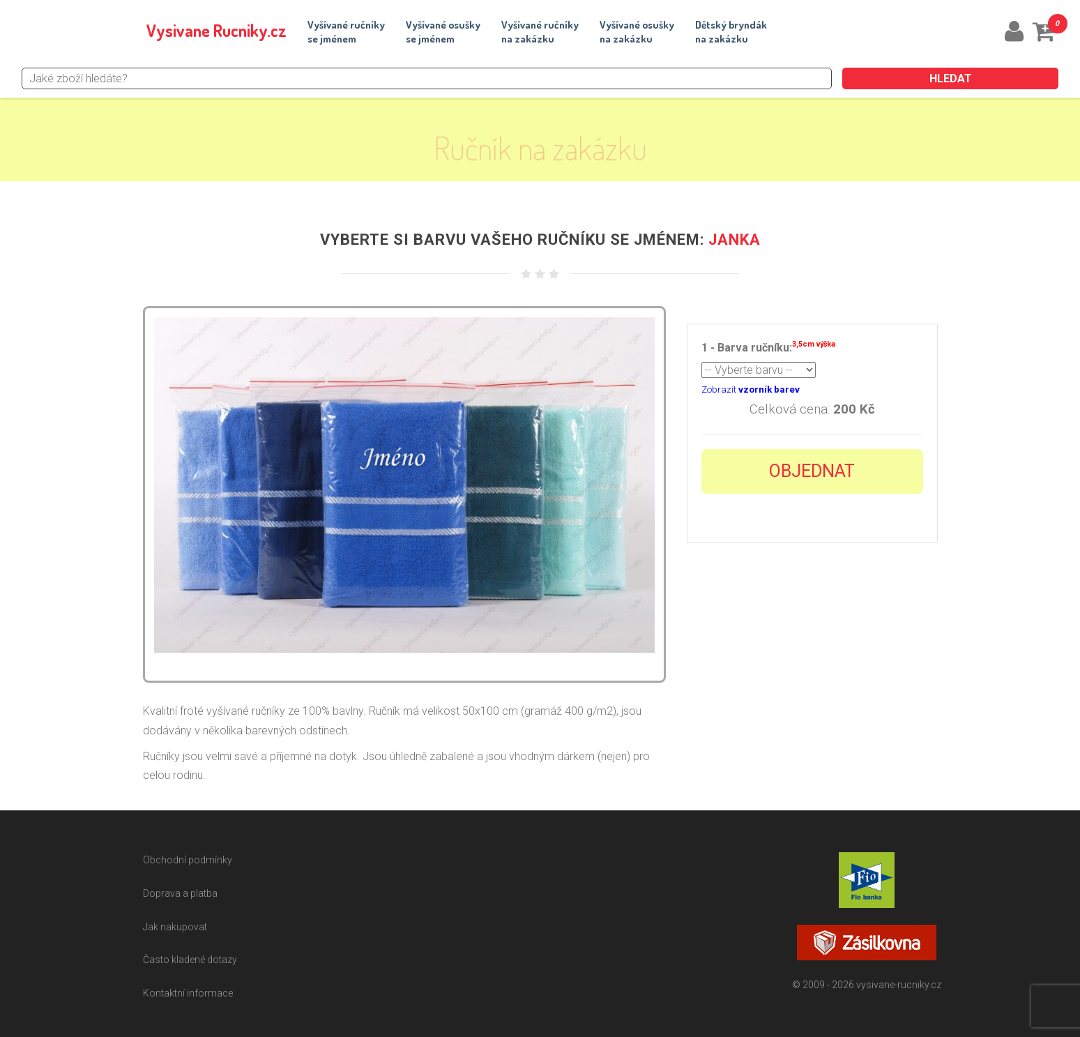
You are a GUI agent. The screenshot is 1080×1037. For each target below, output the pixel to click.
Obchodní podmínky (187, 859)
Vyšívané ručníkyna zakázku (540, 31)
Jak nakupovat (175, 926)
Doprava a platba (180, 893)
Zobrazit (750, 389)
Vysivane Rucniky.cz (216, 30)
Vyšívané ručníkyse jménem (346, 31)
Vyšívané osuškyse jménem (443, 31)
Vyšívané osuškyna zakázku (637, 31)
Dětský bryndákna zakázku (731, 31)
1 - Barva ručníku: (768, 346)
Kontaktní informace (188, 993)
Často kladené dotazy (190, 959)
